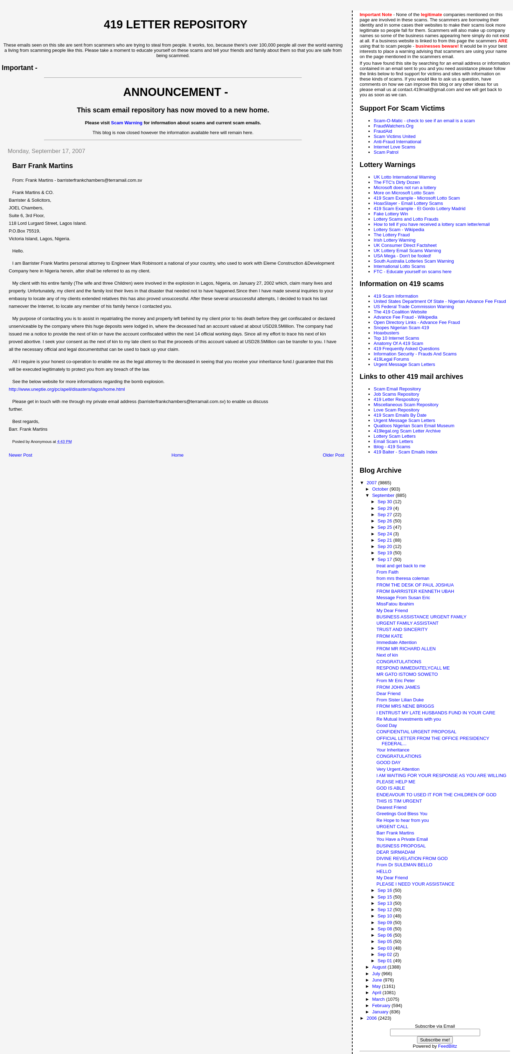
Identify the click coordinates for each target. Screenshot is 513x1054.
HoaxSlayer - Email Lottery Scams (408, 203)
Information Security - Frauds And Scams (415, 353)
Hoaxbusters (386, 332)
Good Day (386, 725)
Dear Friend (388, 693)
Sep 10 (385, 915)
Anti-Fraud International (397, 141)
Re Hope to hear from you (402, 820)
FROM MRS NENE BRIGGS (405, 706)
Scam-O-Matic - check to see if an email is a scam (424, 120)
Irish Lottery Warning (394, 240)
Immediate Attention (396, 642)
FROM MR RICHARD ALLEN (406, 648)
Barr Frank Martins (395, 832)
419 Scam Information (396, 296)
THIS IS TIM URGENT (399, 801)
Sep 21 (385, 540)
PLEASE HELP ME (395, 781)
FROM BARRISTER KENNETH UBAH (415, 591)
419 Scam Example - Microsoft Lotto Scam (417, 198)
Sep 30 (385, 501)
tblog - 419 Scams (392, 446)
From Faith (387, 572)
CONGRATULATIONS (398, 661)
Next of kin (387, 655)
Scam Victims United (395, 136)
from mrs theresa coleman (402, 578)
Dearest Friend (391, 807)
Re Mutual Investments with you (408, 719)
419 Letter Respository (397, 399)
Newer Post (20, 455)
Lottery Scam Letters (395, 436)
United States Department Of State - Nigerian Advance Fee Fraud (440, 301)
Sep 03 (385, 948)
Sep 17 (385, 559)
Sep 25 (385, 527)
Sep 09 (385, 922)
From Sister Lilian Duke (400, 699)
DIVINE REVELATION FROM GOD (412, 858)
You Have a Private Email (402, 839)
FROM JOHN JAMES (398, 687)
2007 (372, 482)
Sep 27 (385, 514)
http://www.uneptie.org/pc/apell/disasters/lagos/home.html (67, 389)
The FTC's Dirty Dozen (397, 182)
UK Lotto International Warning (405, 177)
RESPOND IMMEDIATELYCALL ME (413, 668)
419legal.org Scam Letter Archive (407, 431)
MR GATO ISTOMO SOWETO (407, 674)
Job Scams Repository (396, 394)
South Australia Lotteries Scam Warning (414, 261)
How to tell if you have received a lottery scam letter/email (432, 224)
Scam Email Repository (397, 388)
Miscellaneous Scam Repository (406, 404)
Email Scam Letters (393, 441)
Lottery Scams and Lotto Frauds (406, 219)
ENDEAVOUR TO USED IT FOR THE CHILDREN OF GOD (436, 794)
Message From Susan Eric (403, 597)
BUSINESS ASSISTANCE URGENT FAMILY (421, 616)
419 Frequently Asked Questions (406, 348)
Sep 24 (385, 533)
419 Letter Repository (176, 24)
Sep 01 (385, 960)
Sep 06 (385, 935)
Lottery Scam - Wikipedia (399, 229)
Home (178, 455)
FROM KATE (389, 636)
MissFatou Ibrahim (395, 603)
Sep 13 (385, 903)
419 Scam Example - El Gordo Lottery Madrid (419, 208)
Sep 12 (385, 909)
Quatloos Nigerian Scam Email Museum (414, 425)
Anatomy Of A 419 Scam (398, 343)
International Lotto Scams (399, 266)
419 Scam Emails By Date (400, 415)
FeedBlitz (447, 1046)
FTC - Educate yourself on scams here (413, 271)
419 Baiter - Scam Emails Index (405, 452)
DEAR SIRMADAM (395, 852)
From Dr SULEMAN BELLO (404, 864)
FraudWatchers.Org (394, 126)
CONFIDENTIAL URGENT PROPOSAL (416, 731)
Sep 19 (385, 552)
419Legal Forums (391, 359)
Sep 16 (385, 890)
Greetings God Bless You (401, 813)
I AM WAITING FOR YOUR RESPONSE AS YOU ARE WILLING (441, 775)
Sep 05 (385, 941)
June (377, 980)
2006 (372, 1018)
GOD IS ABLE (390, 788)
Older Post (333, 455)
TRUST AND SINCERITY (402, 629)
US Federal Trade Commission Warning (414, 306)
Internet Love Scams (394, 147)
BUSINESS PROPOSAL (401, 845)
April (377, 992)
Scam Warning (127, 122)
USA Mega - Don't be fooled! (402, 255)
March (379, 999)
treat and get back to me (400, 565)
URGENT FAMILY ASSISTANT (407, 623)
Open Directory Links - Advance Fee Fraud (417, 322)
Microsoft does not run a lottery (405, 187)
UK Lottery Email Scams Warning (407, 250)
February (382, 1005)
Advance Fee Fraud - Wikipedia (405, 317)
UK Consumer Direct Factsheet (405, 245)
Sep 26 (385, 520)
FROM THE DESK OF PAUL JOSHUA (415, 585)
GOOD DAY (388, 762)
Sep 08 (385, 928)
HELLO (383, 871)
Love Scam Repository (397, 409)
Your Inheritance (392, 750)
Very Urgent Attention (398, 769)
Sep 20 (385, 546)
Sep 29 (385, 508)
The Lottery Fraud (392, 234)
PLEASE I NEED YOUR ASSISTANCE (415, 884)
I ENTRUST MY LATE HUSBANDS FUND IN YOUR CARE (435, 712)
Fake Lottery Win (391, 213)
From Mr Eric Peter (395, 680)
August (380, 967)
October (381, 489)
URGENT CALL (392, 826)
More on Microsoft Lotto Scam (404, 192)
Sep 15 (385, 897)
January (381, 1011)
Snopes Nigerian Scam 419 (401, 327)
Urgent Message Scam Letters (404, 364)
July (377, 973)
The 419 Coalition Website (400, 311)
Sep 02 (385, 954)
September (384, 495)
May (377, 986)
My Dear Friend (392, 610)
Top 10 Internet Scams (396, 338)
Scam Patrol (386, 152)
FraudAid (383, 131)
